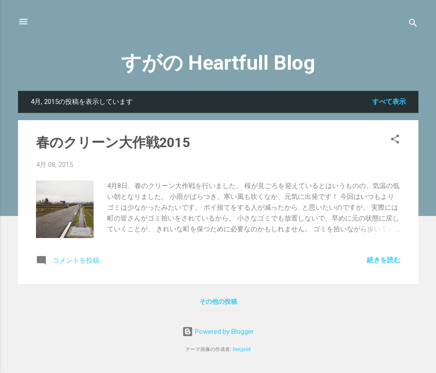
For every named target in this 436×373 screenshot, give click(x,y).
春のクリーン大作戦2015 (113, 142)
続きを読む (383, 260)
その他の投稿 (218, 301)
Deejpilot (242, 349)
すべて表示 (389, 102)
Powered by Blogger (218, 332)
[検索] (413, 24)
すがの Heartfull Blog (218, 63)
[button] (395, 141)
